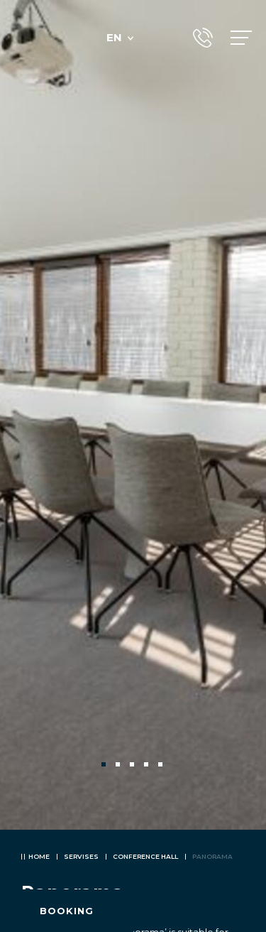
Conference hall (145, 856)
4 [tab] (147, 765)
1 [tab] (105, 765)
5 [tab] (161, 765)
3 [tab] (133, 765)
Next (232, 764)
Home (39, 856)
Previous (34, 764)
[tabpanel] (133, 415)
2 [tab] (119, 765)
